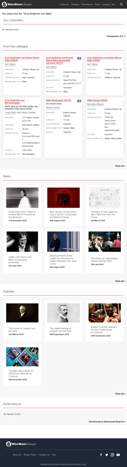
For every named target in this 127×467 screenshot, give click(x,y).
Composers (64, 4)
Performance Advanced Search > (107, 421)
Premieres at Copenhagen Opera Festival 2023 (104, 259)
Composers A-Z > (116, 36)
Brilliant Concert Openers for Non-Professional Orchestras (104, 330)
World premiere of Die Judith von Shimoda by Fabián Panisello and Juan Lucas (63, 259)
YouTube (118, 454)
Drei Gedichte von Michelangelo (15, 101)
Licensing (106, 4)
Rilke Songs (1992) (97, 100)
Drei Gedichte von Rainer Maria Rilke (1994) (22, 59)
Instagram (112, 454)
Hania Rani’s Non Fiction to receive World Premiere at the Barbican (22, 214)
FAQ (53, 454)
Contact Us (44, 454)
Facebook (101, 454)
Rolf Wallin (10, 64)
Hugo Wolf (10, 112)
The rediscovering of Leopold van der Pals (61, 329)
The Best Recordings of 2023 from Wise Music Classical (21, 373)
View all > (120, 166)
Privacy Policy (30, 454)
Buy (113, 4)
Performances (87, 4)
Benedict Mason (95, 104)
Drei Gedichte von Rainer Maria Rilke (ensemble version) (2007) (59, 60)
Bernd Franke (53, 107)
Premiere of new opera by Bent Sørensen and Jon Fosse (104, 214)
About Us (17, 454)
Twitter (106, 454)
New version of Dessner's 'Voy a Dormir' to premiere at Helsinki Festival (63, 214)
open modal (79, 58)
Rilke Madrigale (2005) (58, 100)
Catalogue (75, 4)
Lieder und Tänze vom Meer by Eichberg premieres (20, 260)
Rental (97, 4)
